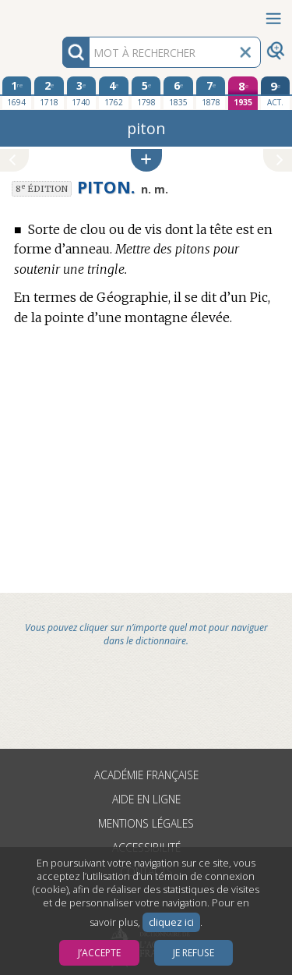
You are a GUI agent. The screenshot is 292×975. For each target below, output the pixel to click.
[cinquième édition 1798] (146, 92)
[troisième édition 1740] (82, 92)
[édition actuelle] (275, 93)
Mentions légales (146, 823)
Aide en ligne (146, 799)
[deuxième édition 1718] (49, 92)
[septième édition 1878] (211, 92)
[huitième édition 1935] (243, 93)
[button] (146, 160)
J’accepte (99, 952)
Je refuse (193, 952)
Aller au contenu (60, 14)
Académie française (146, 775)
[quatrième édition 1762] (113, 92)
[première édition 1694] (17, 92)
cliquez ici (171, 922)
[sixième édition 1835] (178, 92)
